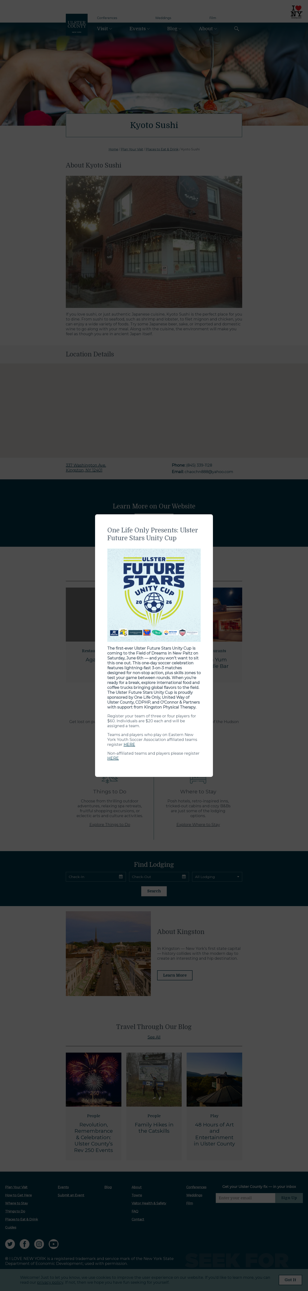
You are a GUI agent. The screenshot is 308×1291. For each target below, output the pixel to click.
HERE (129, 744)
